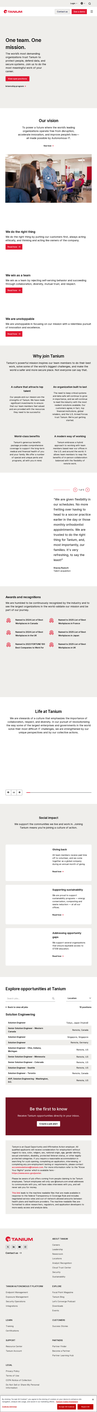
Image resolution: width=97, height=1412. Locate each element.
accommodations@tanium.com (27, 1167)
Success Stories (60, 1326)
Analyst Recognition (62, 1263)
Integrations (12, 1306)
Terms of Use (12, 1375)
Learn (9, 1320)
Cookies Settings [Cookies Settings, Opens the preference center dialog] (9, 1407)
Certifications (12, 1330)
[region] (48, 1403)
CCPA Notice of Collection (18, 1380)
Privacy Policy (12, 1371)
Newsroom (57, 1254)
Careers (56, 1245)
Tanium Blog (58, 1297)
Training (10, 1326)
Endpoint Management (17, 1292)
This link (16, 1193)
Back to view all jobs (18, 1007)
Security (56, 1272)
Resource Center (14, 1346)
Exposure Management (17, 1297)
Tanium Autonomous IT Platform (24, 1286)
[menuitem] (71, 1258)
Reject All (85, 1407)
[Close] (93, 1399)
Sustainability (58, 1276)
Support (10, 1340)
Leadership (57, 1249)
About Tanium (60, 1239)
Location (72, 998)
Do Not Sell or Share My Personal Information (22, 1386)
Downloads (57, 1306)
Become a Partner (61, 1351)
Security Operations (15, 1301)
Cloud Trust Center (61, 1267)
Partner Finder (59, 1346)
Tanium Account (14, 1351)
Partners (57, 1340)
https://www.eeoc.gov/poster (26, 1173)
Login (72, 3)
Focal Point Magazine (62, 1292)
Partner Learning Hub (63, 1355)
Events (55, 1310)
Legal (9, 1365)
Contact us (12, 1253)
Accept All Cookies (67, 1407)
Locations (57, 1258)
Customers (58, 1320)
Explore (57, 1286)
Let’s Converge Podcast (63, 1301)
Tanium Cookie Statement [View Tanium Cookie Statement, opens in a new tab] (67, 1402)
